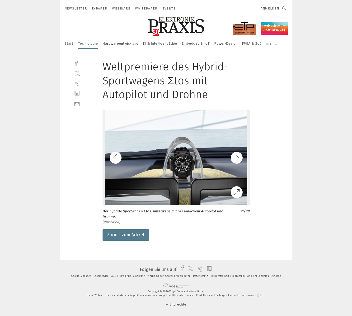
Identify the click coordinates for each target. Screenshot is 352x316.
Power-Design (225, 43)
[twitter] (77, 73)
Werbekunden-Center (160, 276)
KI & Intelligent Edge (160, 43)
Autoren (276, 276)
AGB (114, 276)
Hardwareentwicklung (120, 43)
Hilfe (122, 276)
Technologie (88, 43)
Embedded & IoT (196, 43)
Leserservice (101, 276)
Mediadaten (183, 276)
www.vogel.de (256, 295)
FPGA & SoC (252, 43)
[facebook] (77, 63)
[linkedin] (77, 93)
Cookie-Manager (81, 276)
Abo (250, 276)
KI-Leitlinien (262, 276)
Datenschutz (201, 276)
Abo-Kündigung (136, 276)
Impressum (238, 276)
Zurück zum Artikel (125, 234)
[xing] (77, 83)
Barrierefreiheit (220, 276)
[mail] (77, 104)
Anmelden (270, 8)
